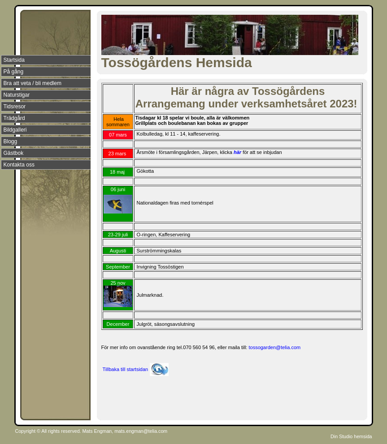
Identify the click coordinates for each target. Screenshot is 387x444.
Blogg (10, 141)
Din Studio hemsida (351, 436)
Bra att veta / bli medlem (32, 83)
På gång (14, 71)
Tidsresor (15, 106)
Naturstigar (17, 95)
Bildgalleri (15, 130)
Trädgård (14, 118)
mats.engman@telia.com (140, 431)
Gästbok (14, 153)
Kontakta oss (19, 165)
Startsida (14, 60)
